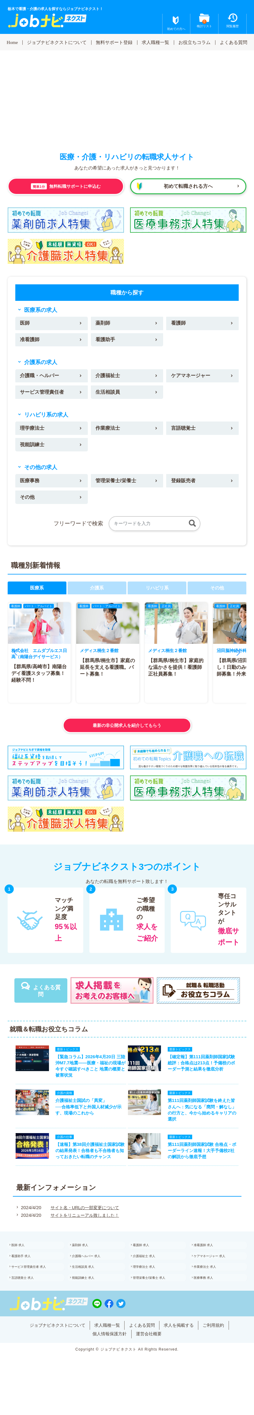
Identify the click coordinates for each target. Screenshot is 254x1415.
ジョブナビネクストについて (57, 42)
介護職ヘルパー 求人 (94, 1280)
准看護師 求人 (210, 1267)
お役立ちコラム (194, 42)
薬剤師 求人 (86, 1267)
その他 (28, 505)
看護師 (179, 324)
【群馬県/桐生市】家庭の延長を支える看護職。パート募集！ (107, 675)
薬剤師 (103, 324)
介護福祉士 (109, 378)
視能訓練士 (33, 450)
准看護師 (30, 341)
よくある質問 (233, 42)
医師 (25, 324)
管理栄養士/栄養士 (117, 488)
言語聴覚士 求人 (29, 1306)
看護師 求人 (147, 1267)
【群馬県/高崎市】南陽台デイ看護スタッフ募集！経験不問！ (37, 687)
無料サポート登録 (114, 42)
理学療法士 (33, 433)
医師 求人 (24, 1267)
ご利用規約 (219, 1352)
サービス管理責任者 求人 (37, 1293)
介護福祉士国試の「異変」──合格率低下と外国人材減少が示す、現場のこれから (85, 1121)
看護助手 (106, 341)
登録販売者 (184, 488)
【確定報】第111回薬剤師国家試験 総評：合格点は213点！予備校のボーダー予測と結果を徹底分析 (205, 1072)
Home (12, 42)
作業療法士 (109, 433)
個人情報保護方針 (108, 1362)
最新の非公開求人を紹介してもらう (127, 733)
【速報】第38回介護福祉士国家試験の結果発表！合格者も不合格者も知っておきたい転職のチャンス (86, 1169)
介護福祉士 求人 (151, 1280)
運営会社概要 (150, 1362)
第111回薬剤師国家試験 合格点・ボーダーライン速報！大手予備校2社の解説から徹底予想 (206, 1169)
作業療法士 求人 (212, 1293)
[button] (15, 660)
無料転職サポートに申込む (66, 186)
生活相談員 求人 (90, 1293)
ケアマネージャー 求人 (217, 1280)
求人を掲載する (182, 1352)
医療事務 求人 (210, 1306)
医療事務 (30, 488)
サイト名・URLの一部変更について (84, 1228)
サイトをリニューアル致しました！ (84, 1235)
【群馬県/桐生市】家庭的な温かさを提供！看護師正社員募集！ (175, 675)
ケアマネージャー (192, 378)
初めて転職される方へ (188, 186)
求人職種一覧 (155, 42)
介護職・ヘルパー (41, 378)
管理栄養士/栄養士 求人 (157, 1306)
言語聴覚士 (184, 433)
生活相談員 (109, 396)
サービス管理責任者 (43, 396)
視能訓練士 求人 (90, 1306)
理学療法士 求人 (151, 1293)
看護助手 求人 (27, 1280)
